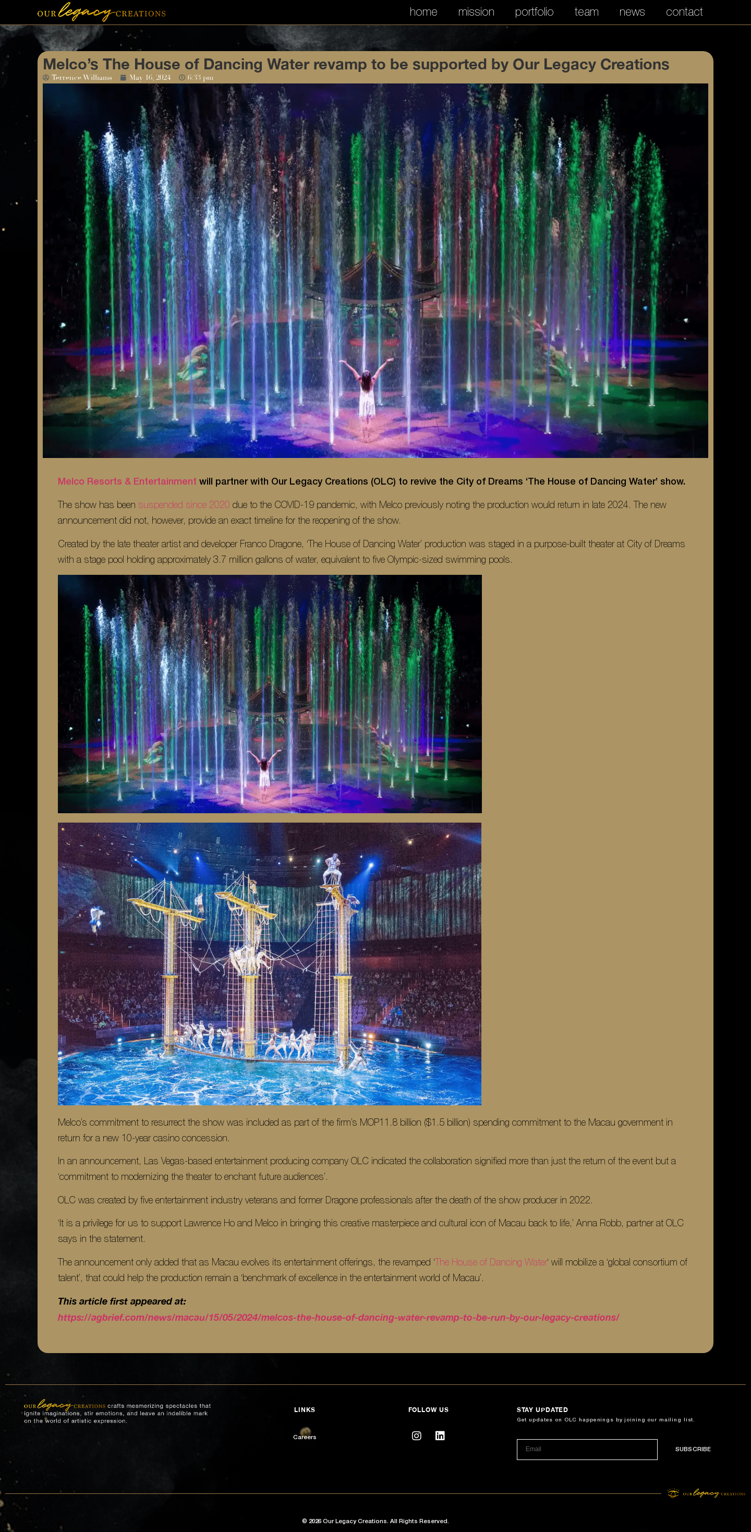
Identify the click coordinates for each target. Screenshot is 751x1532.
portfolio (534, 11)
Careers (305, 1437)
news (632, 11)
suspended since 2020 (184, 504)
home (424, 11)
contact (684, 11)
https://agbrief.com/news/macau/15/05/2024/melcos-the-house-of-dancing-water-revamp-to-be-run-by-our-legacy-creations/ (339, 1317)
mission (476, 11)
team (587, 11)
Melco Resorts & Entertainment (127, 482)
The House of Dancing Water (491, 1262)
